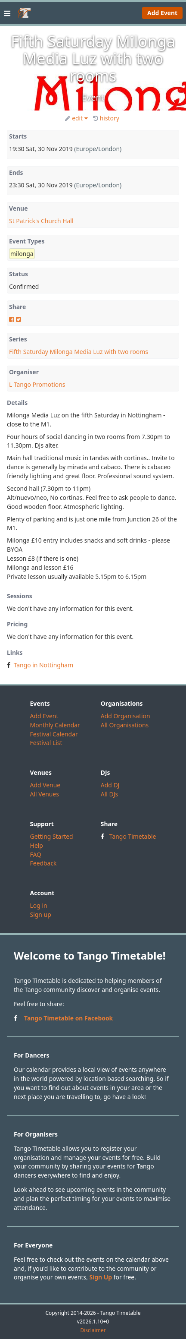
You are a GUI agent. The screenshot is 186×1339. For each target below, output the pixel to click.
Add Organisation (125, 716)
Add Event (162, 13)
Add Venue (45, 785)
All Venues (44, 794)
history (106, 118)
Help (36, 845)
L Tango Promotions (37, 384)
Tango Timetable (132, 836)
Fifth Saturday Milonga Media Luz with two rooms (78, 351)
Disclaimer (92, 1330)
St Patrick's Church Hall (41, 221)
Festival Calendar (54, 734)
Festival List (46, 743)
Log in (38, 905)
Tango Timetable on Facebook (68, 1018)
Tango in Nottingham (44, 665)
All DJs (109, 794)
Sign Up (101, 1277)
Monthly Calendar (55, 725)
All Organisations (125, 725)
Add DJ (110, 785)
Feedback (43, 863)
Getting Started (51, 836)
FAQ (35, 854)
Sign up (40, 914)
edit (76, 118)
